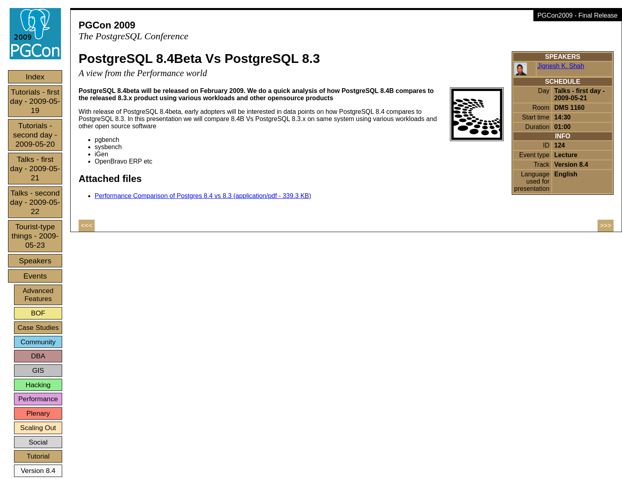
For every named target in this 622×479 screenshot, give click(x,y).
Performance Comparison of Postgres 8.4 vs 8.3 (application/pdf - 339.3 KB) (203, 195)
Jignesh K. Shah (560, 66)
